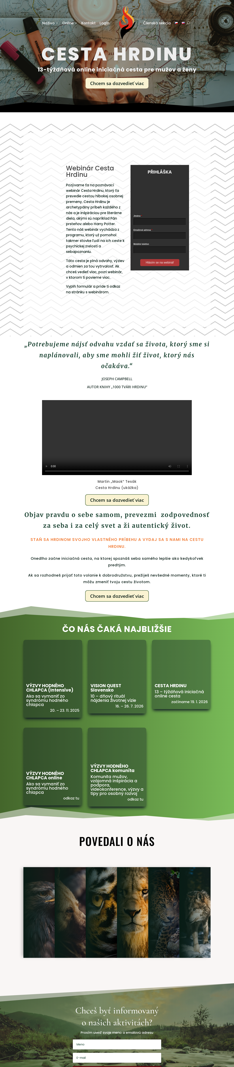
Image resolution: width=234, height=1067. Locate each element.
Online (68, 23)
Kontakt (88, 23)
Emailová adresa (142, 230)
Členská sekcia (157, 23)
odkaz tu (71, 798)
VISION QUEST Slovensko (105, 688)
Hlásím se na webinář (160, 262)
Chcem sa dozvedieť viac (117, 83)
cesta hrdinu (117, 54)
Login (104, 23)
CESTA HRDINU (171, 686)
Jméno (137, 216)
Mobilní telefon (141, 244)
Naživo (48, 23)
